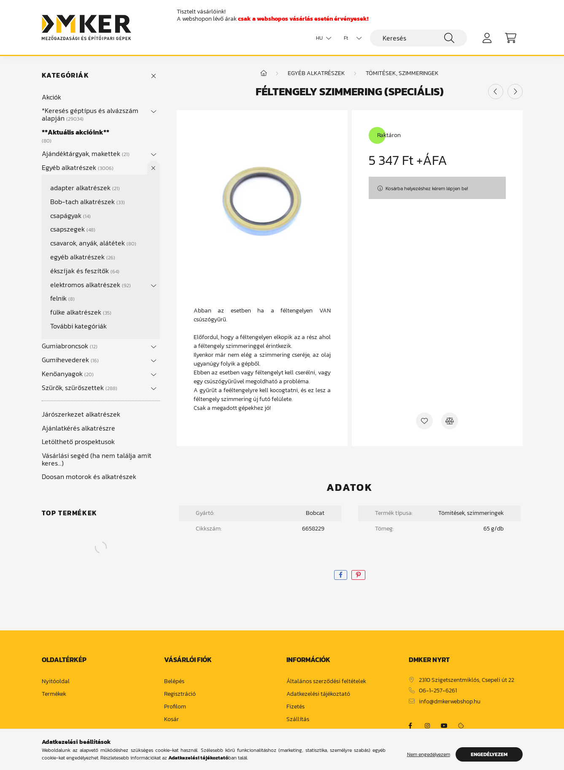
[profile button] (487, 38)
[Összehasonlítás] (449, 420)
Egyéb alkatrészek (77, 167)
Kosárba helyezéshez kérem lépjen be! (427, 188)
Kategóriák (65, 75)
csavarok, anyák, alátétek (93, 243)
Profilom (175, 707)
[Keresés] (418, 38)
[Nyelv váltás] (321, 38)
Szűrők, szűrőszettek (79, 387)
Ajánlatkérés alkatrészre (78, 428)
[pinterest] (358, 575)
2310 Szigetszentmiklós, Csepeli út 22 (466, 680)
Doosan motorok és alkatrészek (89, 476)
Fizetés (295, 707)
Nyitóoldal (56, 681)
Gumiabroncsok (69, 346)
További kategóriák (78, 326)
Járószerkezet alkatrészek (81, 414)
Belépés (174, 681)
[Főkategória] (263, 73)
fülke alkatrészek (80, 312)
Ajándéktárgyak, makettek (86, 153)
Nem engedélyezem (428, 754)
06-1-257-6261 (438, 691)
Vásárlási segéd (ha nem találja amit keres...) (96, 459)
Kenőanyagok (68, 374)
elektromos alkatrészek (90, 285)
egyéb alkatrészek (82, 257)
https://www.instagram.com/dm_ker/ (427, 725)
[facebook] (340, 575)
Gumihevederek (70, 360)
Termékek (54, 694)
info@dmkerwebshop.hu (449, 701)
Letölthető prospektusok (78, 441)
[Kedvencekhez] (424, 420)
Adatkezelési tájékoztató (318, 694)
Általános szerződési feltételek (326, 681)
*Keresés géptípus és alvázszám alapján (90, 114)
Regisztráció (180, 694)
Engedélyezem (489, 754)
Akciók (51, 97)
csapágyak (70, 215)
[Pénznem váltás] (351, 38)
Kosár (171, 719)
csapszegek (72, 229)
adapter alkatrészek (85, 188)
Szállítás (297, 719)
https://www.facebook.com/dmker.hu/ (410, 725)
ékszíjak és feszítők (84, 271)
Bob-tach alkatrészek (87, 202)
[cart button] (510, 38)
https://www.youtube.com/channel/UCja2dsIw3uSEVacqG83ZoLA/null (444, 725)
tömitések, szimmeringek (402, 73)
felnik (62, 298)
